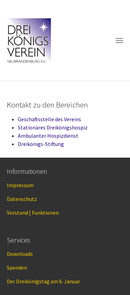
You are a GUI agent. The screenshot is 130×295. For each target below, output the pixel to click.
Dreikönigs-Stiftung (41, 143)
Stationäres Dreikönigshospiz (53, 127)
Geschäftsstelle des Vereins (49, 119)
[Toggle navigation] (119, 40)
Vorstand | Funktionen (33, 212)
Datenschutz (22, 198)
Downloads (20, 253)
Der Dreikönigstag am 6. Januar (43, 281)
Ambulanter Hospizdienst (48, 135)
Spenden (17, 267)
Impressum (20, 185)
